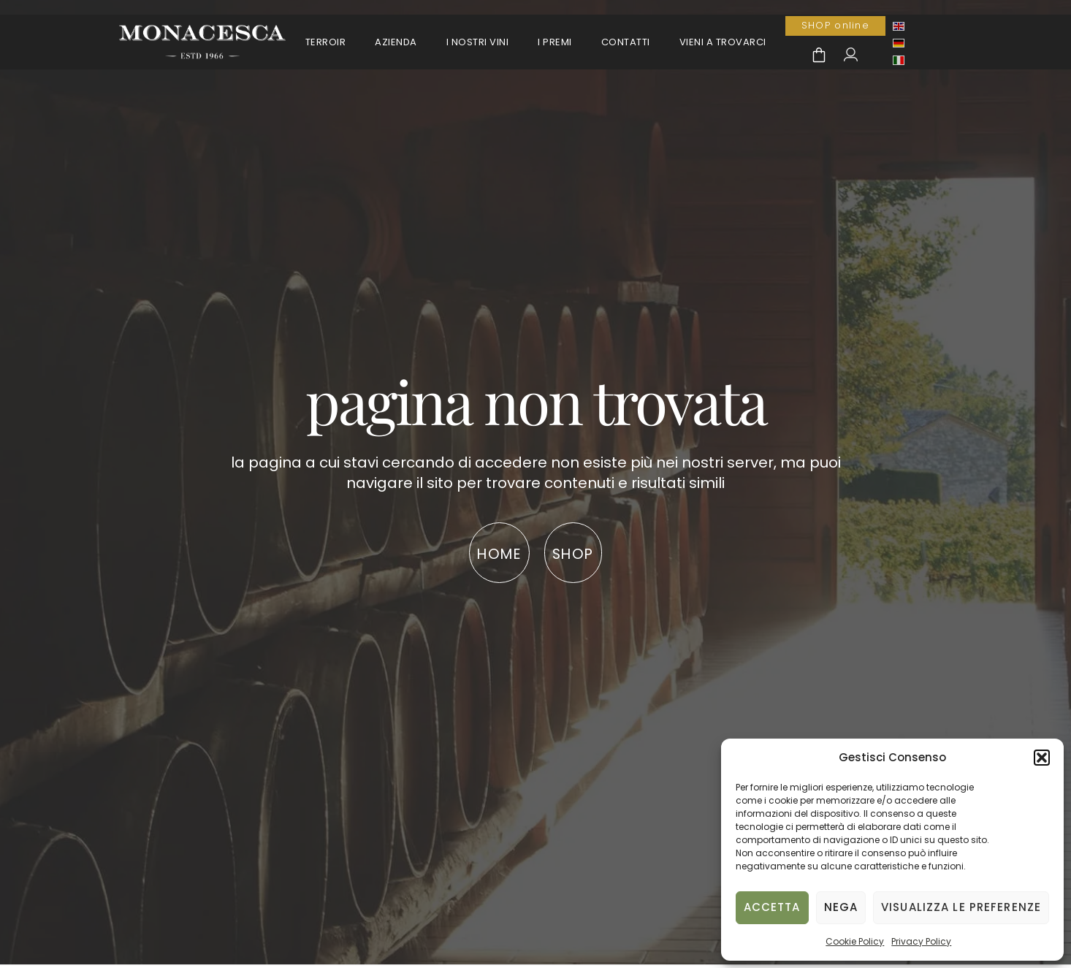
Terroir (325, 42)
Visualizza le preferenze (961, 907)
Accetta (772, 907)
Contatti (625, 42)
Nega (841, 907)
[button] (1041, 757)
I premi (555, 42)
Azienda (396, 42)
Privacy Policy (921, 941)
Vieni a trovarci (722, 42)
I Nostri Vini (477, 42)
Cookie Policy (855, 941)
